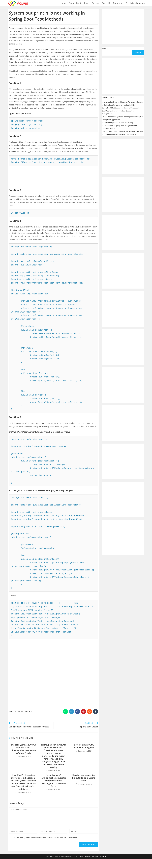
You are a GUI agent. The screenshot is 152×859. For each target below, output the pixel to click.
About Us (103, 856)
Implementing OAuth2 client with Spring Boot (84, 746)
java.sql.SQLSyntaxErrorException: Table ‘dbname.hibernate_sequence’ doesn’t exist (23, 749)
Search (105, 48)
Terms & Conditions (91, 856)
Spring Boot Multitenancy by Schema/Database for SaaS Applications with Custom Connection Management (121, 111)
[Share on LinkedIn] (71, 711)
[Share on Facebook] (77, 711)
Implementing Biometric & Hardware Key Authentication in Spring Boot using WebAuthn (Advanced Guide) (119, 125)
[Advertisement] (53, 175)
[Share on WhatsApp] (65, 711)
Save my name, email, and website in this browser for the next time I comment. (45, 838)
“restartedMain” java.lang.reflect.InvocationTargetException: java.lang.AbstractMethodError (53, 781)
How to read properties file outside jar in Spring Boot (83, 778)
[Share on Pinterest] (83, 711)
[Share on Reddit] (89, 711)
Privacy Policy (78, 856)
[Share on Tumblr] (95, 711)
